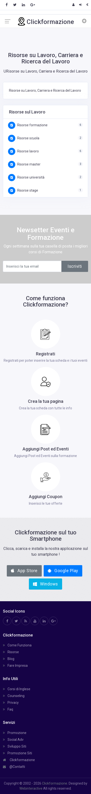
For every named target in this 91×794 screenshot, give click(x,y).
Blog (8, 659)
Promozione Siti (17, 753)
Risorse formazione (28, 125)
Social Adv (13, 740)
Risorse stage (23, 190)
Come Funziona (17, 645)
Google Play (63, 570)
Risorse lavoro (23, 151)
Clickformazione (19, 760)
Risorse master (24, 164)
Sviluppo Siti (14, 746)
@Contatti (14, 767)
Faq (8, 709)
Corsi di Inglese (16, 689)
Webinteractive (31, 788)
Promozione (14, 733)
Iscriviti (74, 266)
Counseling (14, 696)
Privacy (11, 702)
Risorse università (26, 177)
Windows (45, 584)
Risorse (11, 652)
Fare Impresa (15, 665)
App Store (24, 570)
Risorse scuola (23, 138)
